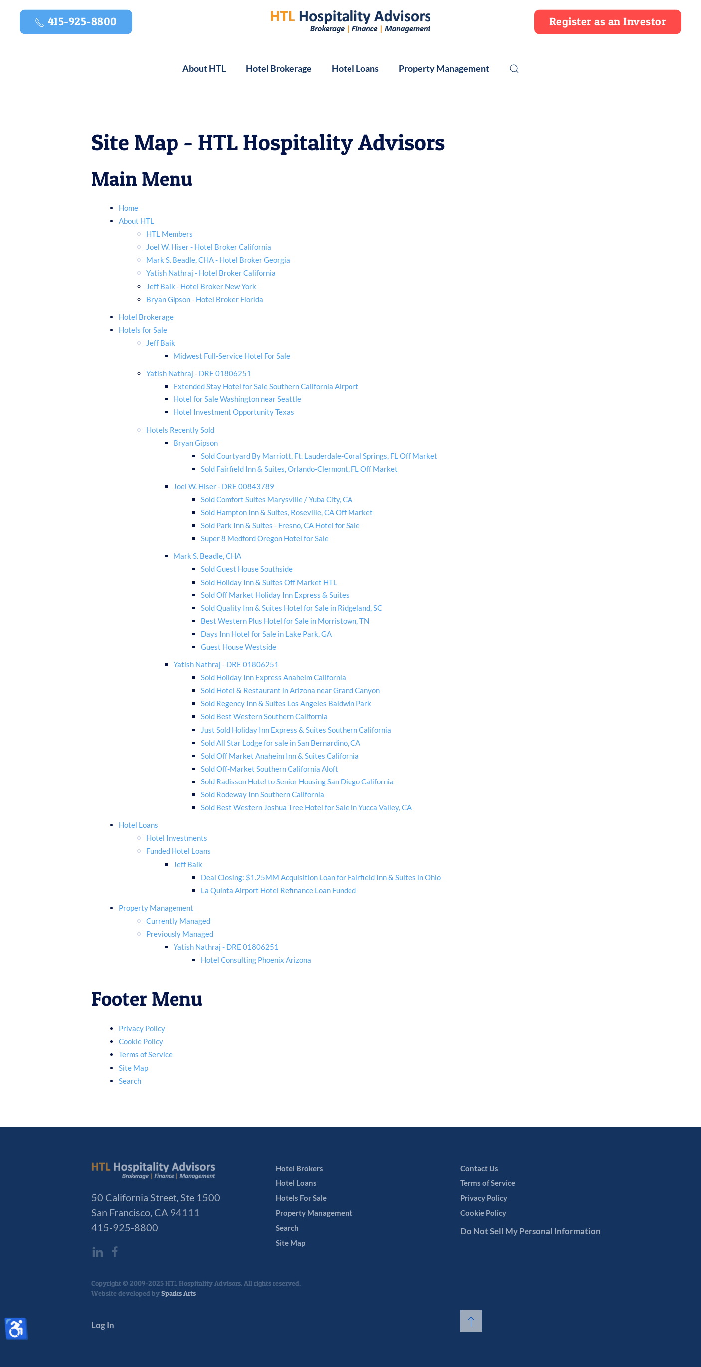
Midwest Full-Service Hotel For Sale (232, 355)
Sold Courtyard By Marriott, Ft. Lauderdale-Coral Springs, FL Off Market (319, 455)
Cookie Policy (141, 1041)
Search (130, 1080)
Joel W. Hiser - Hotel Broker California (208, 246)
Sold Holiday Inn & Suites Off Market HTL (269, 582)
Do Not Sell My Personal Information (530, 1231)
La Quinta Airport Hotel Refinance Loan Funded (278, 890)
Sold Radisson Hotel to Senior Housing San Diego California (297, 781)
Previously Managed (179, 933)
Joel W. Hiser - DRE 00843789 (224, 486)
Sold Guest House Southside (247, 568)
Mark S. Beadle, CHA (207, 555)
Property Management (156, 907)
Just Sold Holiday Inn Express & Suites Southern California (296, 729)
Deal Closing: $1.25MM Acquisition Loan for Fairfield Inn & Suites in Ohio (321, 877)
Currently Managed (178, 920)
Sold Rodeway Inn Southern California (262, 794)
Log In (102, 1325)
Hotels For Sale (301, 1197)
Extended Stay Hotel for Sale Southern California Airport (266, 386)
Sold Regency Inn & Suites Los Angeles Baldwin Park (286, 703)
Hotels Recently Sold (180, 429)
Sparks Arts (178, 1293)
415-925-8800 (124, 1227)
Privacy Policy (142, 1028)
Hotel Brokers (299, 1168)
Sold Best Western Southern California (264, 716)
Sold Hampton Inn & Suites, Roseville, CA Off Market (287, 512)
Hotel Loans (138, 824)
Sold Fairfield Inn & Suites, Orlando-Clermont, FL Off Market (299, 468)
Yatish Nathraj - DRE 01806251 (198, 373)
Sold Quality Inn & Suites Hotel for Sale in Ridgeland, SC (291, 607)
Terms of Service (146, 1054)
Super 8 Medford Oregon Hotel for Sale (265, 538)
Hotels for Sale (143, 329)
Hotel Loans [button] (355, 68)
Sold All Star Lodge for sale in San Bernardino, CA (280, 742)
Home (128, 207)
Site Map (133, 1067)
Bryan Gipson (196, 442)
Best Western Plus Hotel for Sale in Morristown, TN (285, 620)
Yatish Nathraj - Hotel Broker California (211, 272)
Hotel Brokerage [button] (279, 68)
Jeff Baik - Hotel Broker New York (201, 286)
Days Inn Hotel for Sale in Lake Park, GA (266, 633)
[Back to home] (350, 22)
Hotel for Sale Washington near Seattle (237, 398)
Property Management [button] (444, 68)
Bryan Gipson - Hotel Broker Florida (204, 299)
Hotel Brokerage (146, 316)
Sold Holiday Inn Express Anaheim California (273, 677)
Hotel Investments (176, 837)
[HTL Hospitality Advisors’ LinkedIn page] (97, 1251)
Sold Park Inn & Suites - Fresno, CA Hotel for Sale (280, 525)
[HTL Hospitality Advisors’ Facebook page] (115, 1251)
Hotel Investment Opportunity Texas (234, 411)
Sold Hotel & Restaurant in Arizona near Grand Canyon (290, 690)
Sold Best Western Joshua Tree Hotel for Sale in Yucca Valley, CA (306, 807)
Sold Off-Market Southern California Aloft (269, 768)
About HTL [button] (204, 68)
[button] (514, 69)
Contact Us (479, 1168)
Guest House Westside (238, 646)
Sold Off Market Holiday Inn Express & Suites (275, 594)
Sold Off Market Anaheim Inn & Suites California (280, 755)
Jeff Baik (160, 342)
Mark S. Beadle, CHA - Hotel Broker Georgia (218, 259)
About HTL (136, 220)
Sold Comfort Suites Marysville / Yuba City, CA (276, 499)
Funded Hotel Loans (178, 850)
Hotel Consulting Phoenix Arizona (256, 959)
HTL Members (169, 233)
